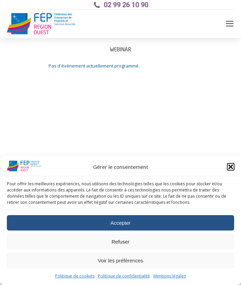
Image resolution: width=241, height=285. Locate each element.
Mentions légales (169, 276)
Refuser (121, 242)
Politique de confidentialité (124, 276)
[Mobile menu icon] (229, 23)
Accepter (120, 223)
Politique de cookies (74, 276)
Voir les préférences (120, 260)
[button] (230, 166)
